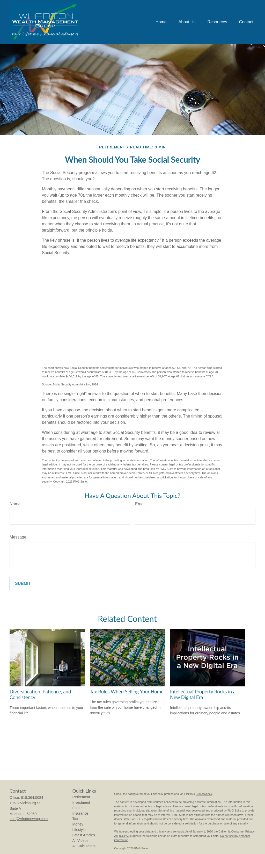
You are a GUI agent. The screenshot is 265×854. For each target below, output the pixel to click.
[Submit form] (23, 583)
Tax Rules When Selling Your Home (127, 691)
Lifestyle (79, 830)
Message (18, 537)
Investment (81, 802)
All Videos (80, 840)
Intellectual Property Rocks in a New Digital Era (202, 694)
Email (140, 504)
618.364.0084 (32, 797)
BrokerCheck (204, 793)
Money (77, 824)
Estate (77, 808)
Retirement (81, 797)
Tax (75, 819)
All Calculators (83, 846)
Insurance (80, 813)
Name (15, 504)
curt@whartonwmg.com (29, 819)
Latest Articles (83, 835)
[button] (161, 22)
